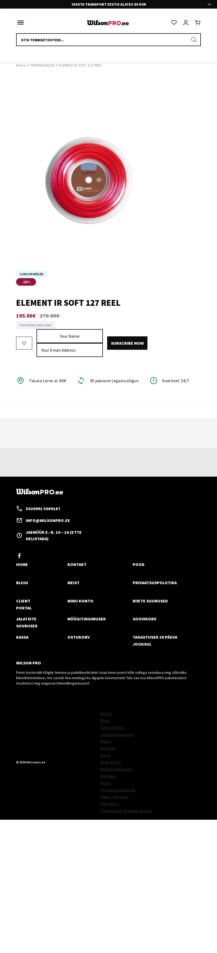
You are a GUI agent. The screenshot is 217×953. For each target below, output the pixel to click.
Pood (138, 564)
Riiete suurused (150, 601)
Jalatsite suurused (117, 734)
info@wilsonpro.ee (43, 520)
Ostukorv (78, 637)
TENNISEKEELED (42, 65)
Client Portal (112, 727)
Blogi (22, 582)
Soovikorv (144, 618)
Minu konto (80, 601)
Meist (73, 582)
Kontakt (76, 564)
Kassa (22, 637)
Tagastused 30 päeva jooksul (126, 810)
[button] (24, 343)
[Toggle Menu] (19, 22)
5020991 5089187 (38, 508)
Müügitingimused (86, 618)
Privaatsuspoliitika (155, 582)
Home (21, 65)
